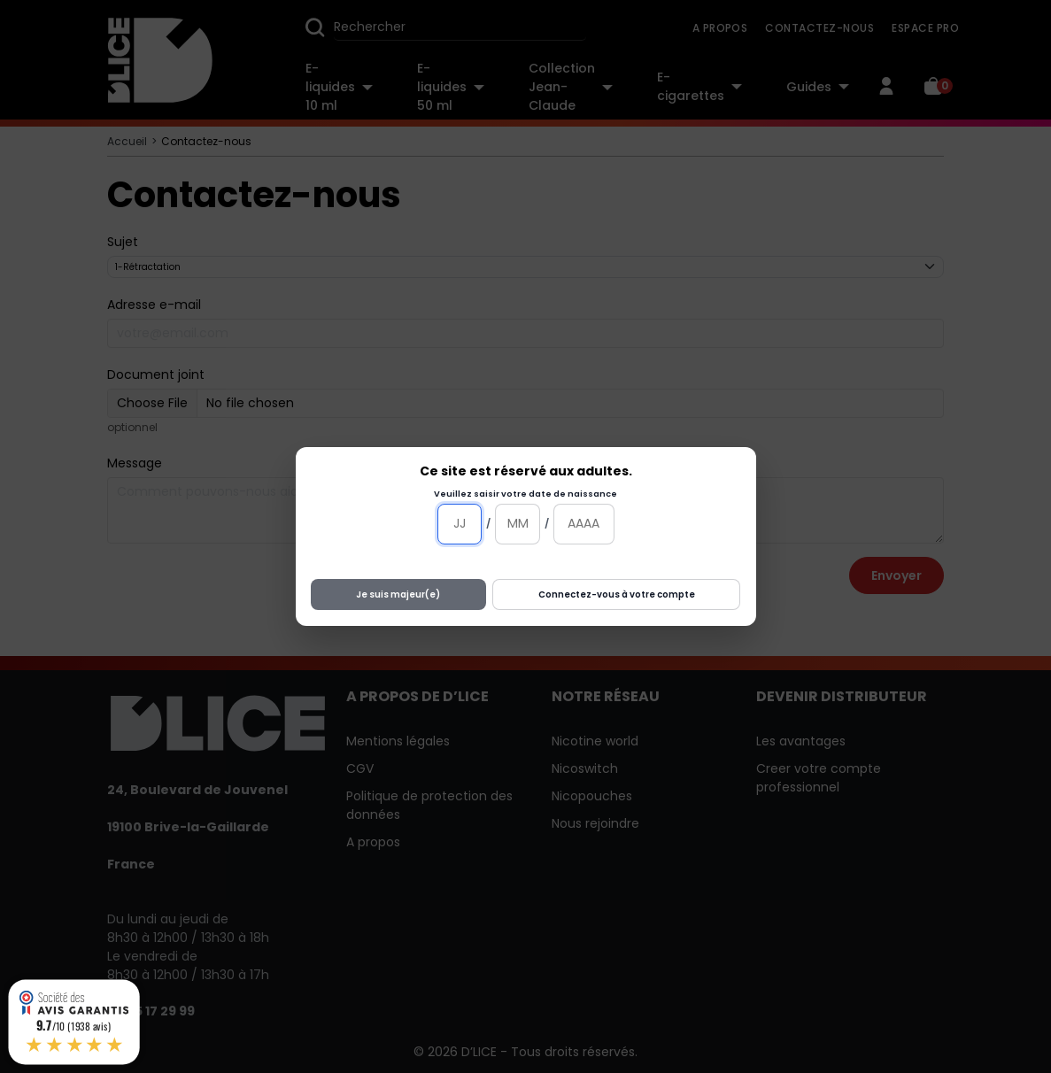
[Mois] (517, 524)
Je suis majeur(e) (398, 594)
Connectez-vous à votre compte (616, 594)
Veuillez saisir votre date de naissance (525, 493)
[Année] (583, 524)
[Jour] (460, 524)
